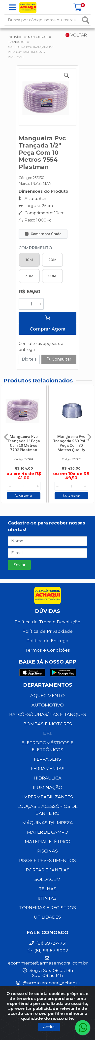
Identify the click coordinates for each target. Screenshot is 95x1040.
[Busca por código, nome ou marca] (42, 20)
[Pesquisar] (85, 20)
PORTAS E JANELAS (47, 869)
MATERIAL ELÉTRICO (47, 841)
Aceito (49, 1027)
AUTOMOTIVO (48, 704)
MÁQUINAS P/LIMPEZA (47, 822)
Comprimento (35, 248)
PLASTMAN (41, 183)
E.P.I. (47, 733)
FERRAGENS (47, 759)
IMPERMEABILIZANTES (47, 796)
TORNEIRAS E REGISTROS (47, 907)
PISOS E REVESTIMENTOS (47, 860)
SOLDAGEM (47, 879)
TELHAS (47, 888)
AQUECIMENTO (47, 695)
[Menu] (12, 7)
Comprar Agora (47, 329)
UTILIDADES (47, 917)
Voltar (76, 35)
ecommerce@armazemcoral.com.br (48, 961)
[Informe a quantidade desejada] (31, 304)
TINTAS (47, 898)
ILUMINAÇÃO (47, 787)
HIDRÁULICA (48, 777)
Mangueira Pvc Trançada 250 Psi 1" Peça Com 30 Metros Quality (71, 443)
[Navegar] (5, 437)
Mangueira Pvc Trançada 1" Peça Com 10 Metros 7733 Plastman (23, 443)
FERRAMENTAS (47, 768)
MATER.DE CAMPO (47, 832)
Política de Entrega (47, 640)
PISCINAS (47, 851)
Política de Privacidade (48, 631)
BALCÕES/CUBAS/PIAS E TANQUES (47, 714)
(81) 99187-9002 (47, 950)
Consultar (59, 359)
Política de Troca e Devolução (47, 621)
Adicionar (23, 495)
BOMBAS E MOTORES (47, 723)
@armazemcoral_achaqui (47, 982)
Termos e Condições (47, 650)
